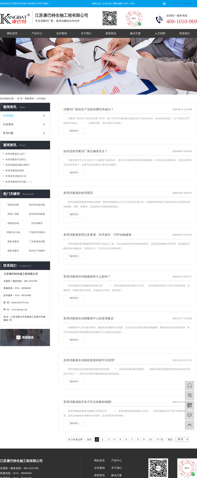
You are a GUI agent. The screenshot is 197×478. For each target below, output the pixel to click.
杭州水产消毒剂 (37, 251)
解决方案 (135, 33)
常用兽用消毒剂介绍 (15, 176)
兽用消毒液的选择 (14, 170)
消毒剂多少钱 (13, 232)
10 (150, 439)
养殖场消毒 (13, 205)
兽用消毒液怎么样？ (15, 154)
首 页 (19, 98)
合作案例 (61, 33)
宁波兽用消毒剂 (37, 232)
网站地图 (117, 3)
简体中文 (188, 3)
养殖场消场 (13, 223)
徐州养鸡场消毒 (37, 205)
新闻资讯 (111, 33)
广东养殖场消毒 (37, 241)
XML (132, 3)
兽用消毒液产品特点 (15, 159)
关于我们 (86, 33)
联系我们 (184, 33)
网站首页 (12, 33)
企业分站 (107, 3)
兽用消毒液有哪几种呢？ (18, 165)
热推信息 (96, 3)
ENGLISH (176, 3)
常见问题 (8, 133)
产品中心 (37, 33)
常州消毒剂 (37, 223)
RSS (126, 3)
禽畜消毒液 (13, 241)
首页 (89, 439)
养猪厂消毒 (13, 214)
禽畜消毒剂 (13, 251)
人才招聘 (160, 33)
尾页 (170, 439)
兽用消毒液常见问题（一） (19, 182)
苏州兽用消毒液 (37, 214)
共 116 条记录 (75, 439)
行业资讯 (8, 124)
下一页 (159, 439)
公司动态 (41, 98)
